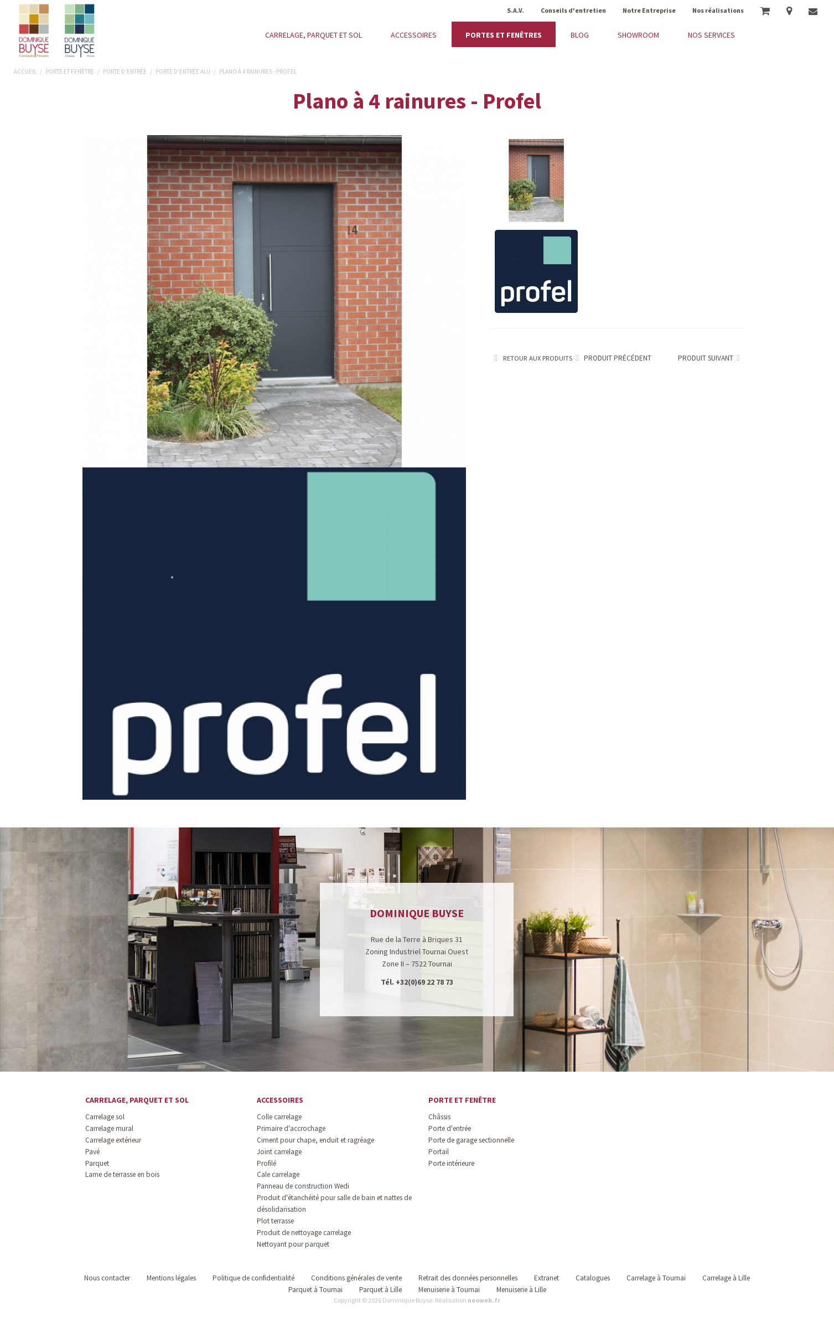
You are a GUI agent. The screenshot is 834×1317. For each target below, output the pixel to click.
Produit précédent (612, 358)
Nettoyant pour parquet (293, 1244)
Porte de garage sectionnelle (471, 1140)
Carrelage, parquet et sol (137, 1100)
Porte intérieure (451, 1163)
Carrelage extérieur (113, 1140)
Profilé (266, 1163)
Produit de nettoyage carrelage (304, 1232)
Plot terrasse (275, 1221)
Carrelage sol (105, 1116)
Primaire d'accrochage (291, 1128)
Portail (438, 1151)
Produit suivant (711, 358)
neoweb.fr (484, 1300)
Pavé (92, 1151)
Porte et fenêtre (462, 1100)
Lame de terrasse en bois (122, 1174)
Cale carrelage (278, 1174)
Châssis (439, 1116)
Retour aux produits (531, 358)
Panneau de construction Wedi (303, 1186)
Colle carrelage (279, 1116)
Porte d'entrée (449, 1128)
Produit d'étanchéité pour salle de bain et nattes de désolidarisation (334, 1203)
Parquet (97, 1163)
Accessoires (280, 1100)
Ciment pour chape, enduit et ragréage (315, 1140)
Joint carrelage (279, 1151)
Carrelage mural (109, 1128)
